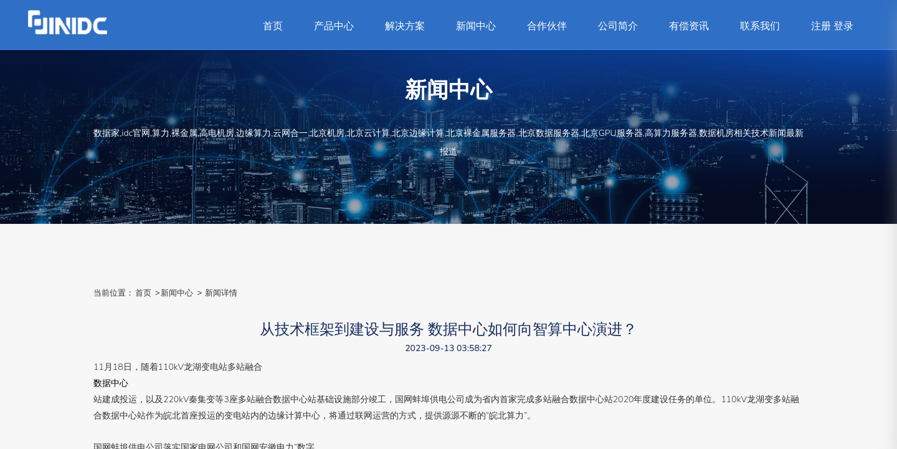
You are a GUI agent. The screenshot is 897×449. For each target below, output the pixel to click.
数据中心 (110, 383)
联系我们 (760, 26)
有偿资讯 (689, 26)
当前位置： (113, 292)
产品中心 (334, 26)
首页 (273, 26)
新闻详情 (221, 292)
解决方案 (405, 26)
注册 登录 (832, 26)
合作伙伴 (547, 26)
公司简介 (618, 26)
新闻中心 (476, 26)
